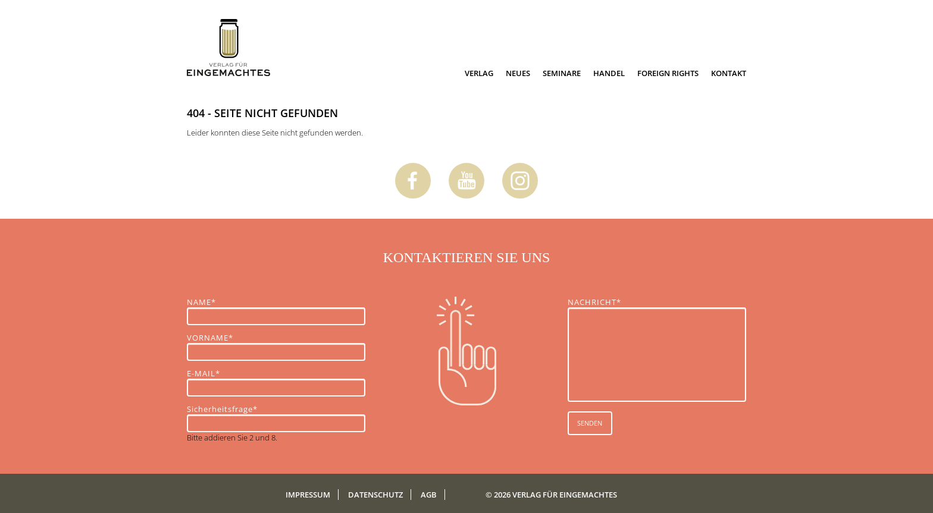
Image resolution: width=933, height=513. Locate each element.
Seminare (562, 73)
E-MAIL (207, 373)
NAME (207, 302)
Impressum (308, 494)
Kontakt (728, 73)
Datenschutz (375, 494)
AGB (429, 494)
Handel (609, 73)
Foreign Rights (668, 73)
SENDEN (589, 422)
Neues (518, 73)
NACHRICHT (594, 302)
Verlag (479, 73)
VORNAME (210, 337)
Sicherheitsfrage (222, 409)
